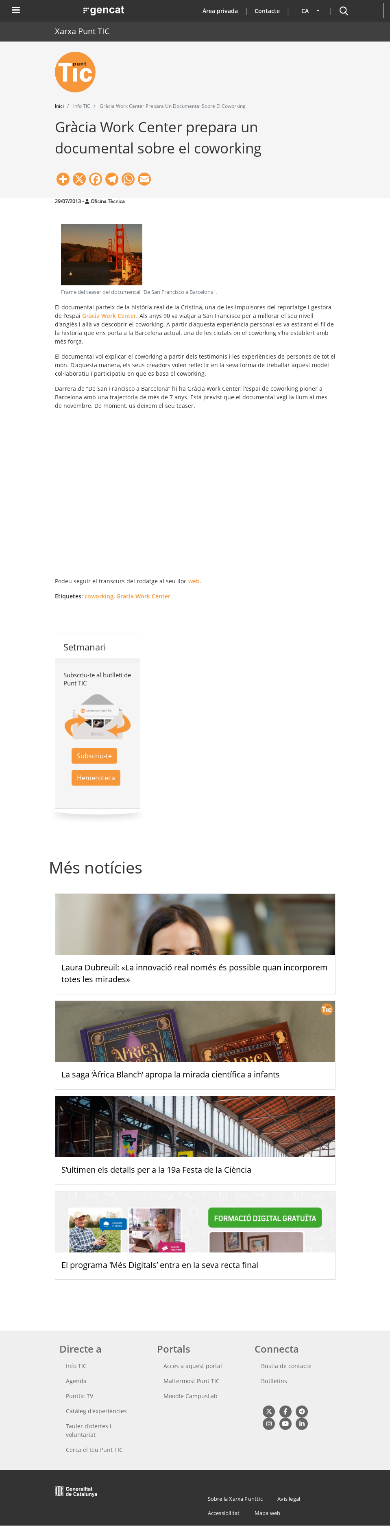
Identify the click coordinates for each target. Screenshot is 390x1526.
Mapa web (268, 1513)
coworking (99, 596)
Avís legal (288, 1498)
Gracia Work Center (143, 596)
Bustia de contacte (286, 1366)
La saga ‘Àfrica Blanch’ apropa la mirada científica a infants (170, 1074)
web (194, 581)
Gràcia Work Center (109, 316)
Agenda (76, 1381)
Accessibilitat (224, 1513)
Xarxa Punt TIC (82, 31)
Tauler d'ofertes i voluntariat (88, 1430)
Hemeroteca (96, 777)
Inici (59, 106)
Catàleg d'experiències (96, 1411)
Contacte (267, 11)
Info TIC (76, 1366)
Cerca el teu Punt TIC (94, 1450)
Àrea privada (220, 11)
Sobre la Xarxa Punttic (235, 1498)
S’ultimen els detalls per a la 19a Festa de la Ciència (156, 1169)
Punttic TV (79, 1396)
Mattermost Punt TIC (191, 1381)
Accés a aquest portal (192, 1366)
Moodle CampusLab (190, 1396)
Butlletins (274, 1381)
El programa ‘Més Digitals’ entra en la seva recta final (159, 1264)
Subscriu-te (94, 755)
